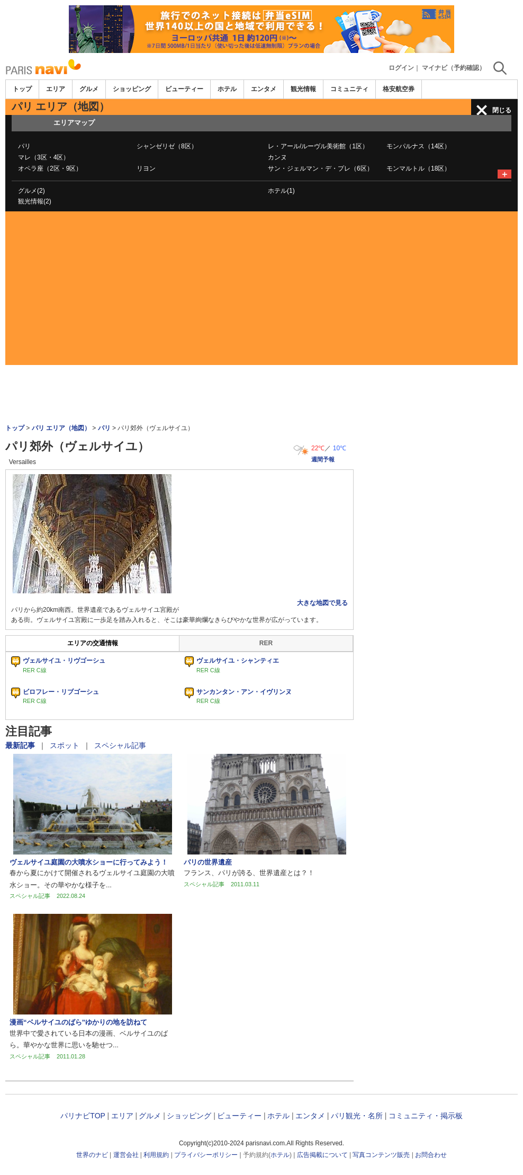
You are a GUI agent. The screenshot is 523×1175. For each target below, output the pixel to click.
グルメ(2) (31, 190)
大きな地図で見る (322, 603)
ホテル (227, 89)
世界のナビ (92, 1155)
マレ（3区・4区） (43, 157)
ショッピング (132, 89)
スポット (66, 745)
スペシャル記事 (120, 745)
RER (266, 643)
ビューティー (184, 89)
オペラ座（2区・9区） (50, 168)
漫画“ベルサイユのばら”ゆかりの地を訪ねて (78, 1022)
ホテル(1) (281, 190)
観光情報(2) (34, 201)
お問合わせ (431, 1155)
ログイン (401, 68)
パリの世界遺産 (208, 862)
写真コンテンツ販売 (381, 1155)
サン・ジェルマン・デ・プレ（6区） (320, 168)
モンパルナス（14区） (418, 146)
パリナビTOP (82, 1115)
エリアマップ (74, 123)
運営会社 (126, 1155)
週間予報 (323, 459)
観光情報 (303, 89)
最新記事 (21, 745)
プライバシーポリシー (206, 1155)
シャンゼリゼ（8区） (167, 146)
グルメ (88, 89)
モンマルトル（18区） (418, 168)
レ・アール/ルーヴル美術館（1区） (318, 146)
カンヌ (277, 157)
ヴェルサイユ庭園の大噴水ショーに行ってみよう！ (89, 862)
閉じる (501, 110)
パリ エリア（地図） (61, 428)
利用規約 (156, 1155)
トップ (22, 89)
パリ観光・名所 (357, 1115)
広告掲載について (322, 1155)
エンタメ (263, 89)
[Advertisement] (261, 291)
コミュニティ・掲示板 (426, 1115)
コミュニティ (349, 89)
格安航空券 (398, 89)
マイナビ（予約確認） (453, 68)
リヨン (146, 168)
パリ (24, 146)
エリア (55, 89)
